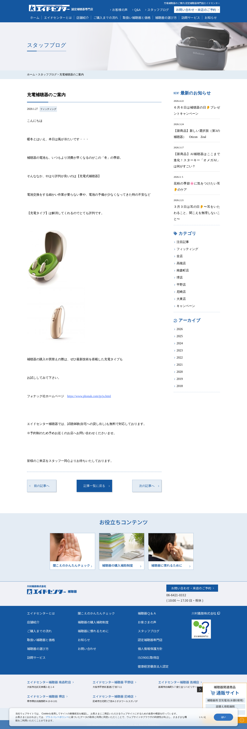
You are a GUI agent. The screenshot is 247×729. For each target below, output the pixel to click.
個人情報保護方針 (150, 648)
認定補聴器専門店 (150, 639)
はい (223, 717)
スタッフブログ (158, 9)
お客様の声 (120, 9)
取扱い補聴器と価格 (137, 17)
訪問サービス (190, 17)
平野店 (181, 284)
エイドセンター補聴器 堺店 (46, 696)
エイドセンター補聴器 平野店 (113, 682)
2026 (180, 329)
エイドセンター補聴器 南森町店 (49, 682)
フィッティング (48, 109)
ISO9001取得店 (148, 657)
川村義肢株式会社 (204, 613)
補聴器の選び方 (166, 17)
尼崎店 (181, 291)
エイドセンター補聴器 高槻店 (178, 682)
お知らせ (211, 17)
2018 (180, 386)
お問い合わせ (196, 9)
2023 (180, 350)
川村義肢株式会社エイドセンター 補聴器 (60, 589)
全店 (180, 256)
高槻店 (181, 263)
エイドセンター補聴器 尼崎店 (113, 696)
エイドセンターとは (58, 17)
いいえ (202, 717)
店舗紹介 (82, 17)
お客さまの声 (147, 622)
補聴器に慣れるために (93, 631)
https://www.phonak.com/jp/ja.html (89, 396)
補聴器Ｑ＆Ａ (147, 613)
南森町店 (183, 270)
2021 (180, 364)
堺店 (180, 277)
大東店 (181, 298)
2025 (180, 336)
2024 (180, 343)
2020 (180, 371)
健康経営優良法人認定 (153, 666)
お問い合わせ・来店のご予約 (191, 588)
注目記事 (183, 242)
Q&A (137, 9)
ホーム (34, 17)
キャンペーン (186, 306)
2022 (180, 357)
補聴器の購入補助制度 (93, 622)
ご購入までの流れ (105, 17)
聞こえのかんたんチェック (96, 613)
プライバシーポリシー (57, 717)
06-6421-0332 (176, 595)
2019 (180, 378)
